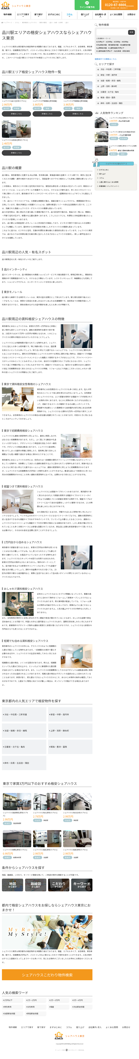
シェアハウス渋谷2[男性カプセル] (121, 118)
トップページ (7, 22)
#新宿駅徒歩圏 (32, 1015)
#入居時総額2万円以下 (116, 48)
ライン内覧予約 (87, 4)
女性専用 (123, 138)
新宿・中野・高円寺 (60, 715)
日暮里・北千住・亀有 (14, 748)
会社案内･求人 (100, 15)
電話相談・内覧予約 (119, 4)
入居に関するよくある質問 (108, 182)
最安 (123, 154)
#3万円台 (117, 42)
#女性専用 (30, 1008)
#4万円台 (125, 42)
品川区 (6, 108)
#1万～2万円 (31, 1001)
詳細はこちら (16, 114)
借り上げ (85, 14)
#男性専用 (7, 1008)
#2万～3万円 (54, 1001)
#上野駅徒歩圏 (101, 48)
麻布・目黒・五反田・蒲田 (16, 764)
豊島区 (37, 859)
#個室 (51, 1008)
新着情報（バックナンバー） (109, 186)
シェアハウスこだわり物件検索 (47, 976)
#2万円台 (109, 42)
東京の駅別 (43, 22)
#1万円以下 (7, 1001)
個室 (47, 108)
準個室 (17, 108)
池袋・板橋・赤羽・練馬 (15, 732)
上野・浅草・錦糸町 (60, 732)
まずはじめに (54, 14)
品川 (67, 22)
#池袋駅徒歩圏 (9, 1015)
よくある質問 (116, 14)
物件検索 (8, 14)
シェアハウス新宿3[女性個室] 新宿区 (122, 132)
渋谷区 (37, 822)
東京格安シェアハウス (29, 22)
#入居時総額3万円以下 (104, 51)
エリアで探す (23, 14)
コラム (69, 14)
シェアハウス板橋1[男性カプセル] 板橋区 (123, 147)
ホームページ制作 (69, 1052)
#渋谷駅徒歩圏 (78, 1008)
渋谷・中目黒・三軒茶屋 (15, 715)
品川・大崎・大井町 (56, 22)
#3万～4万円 (77, 1001)
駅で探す (39, 14)
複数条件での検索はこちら (106, 59)
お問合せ (126, 1028)
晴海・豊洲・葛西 (59, 748)
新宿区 (7, 825)
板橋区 (7, 859)
